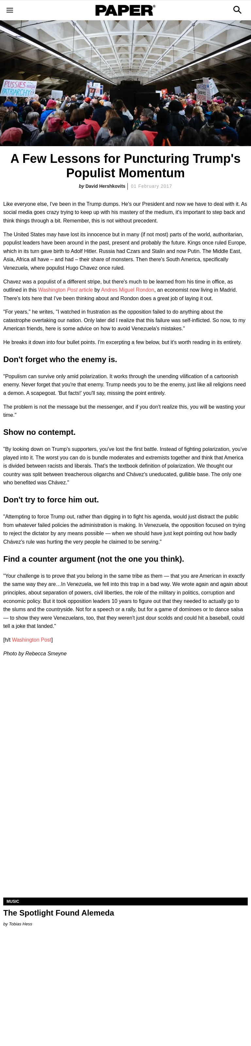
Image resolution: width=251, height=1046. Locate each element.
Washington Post (31, 640)
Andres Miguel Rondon (127, 290)
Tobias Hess (20, 923)
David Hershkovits (105, 186)
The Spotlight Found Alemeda (58, 912)
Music (13, 901)
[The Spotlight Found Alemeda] (125, 836)
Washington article (65, 290)
